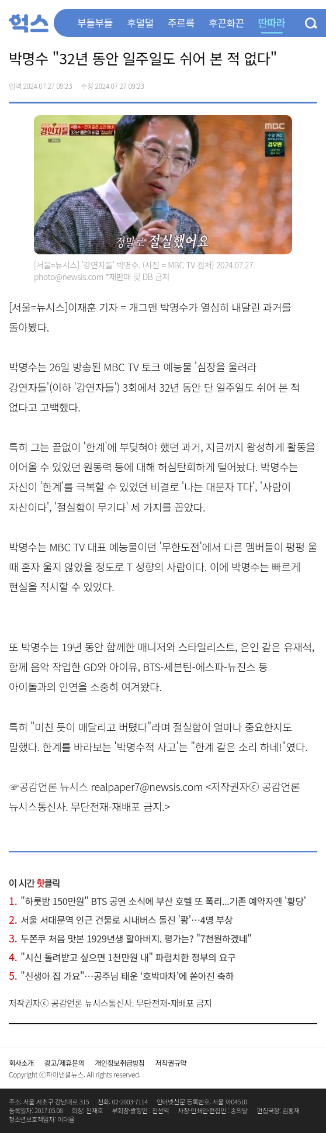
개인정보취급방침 (120, 1063)
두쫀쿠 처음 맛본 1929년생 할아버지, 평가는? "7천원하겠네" (130, 938)
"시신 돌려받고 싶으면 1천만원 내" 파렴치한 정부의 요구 (122, 957)
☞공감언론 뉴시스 (48, 786)
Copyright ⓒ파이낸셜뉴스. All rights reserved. (74, 1074)
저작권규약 (170, 1063)
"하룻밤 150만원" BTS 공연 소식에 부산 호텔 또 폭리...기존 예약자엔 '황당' (157, 901)
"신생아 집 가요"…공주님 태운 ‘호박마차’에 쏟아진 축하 (121, 976)
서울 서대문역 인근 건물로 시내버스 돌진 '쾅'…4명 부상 (121, 920)
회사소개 (21, 1063)
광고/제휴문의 (64, 1063)
